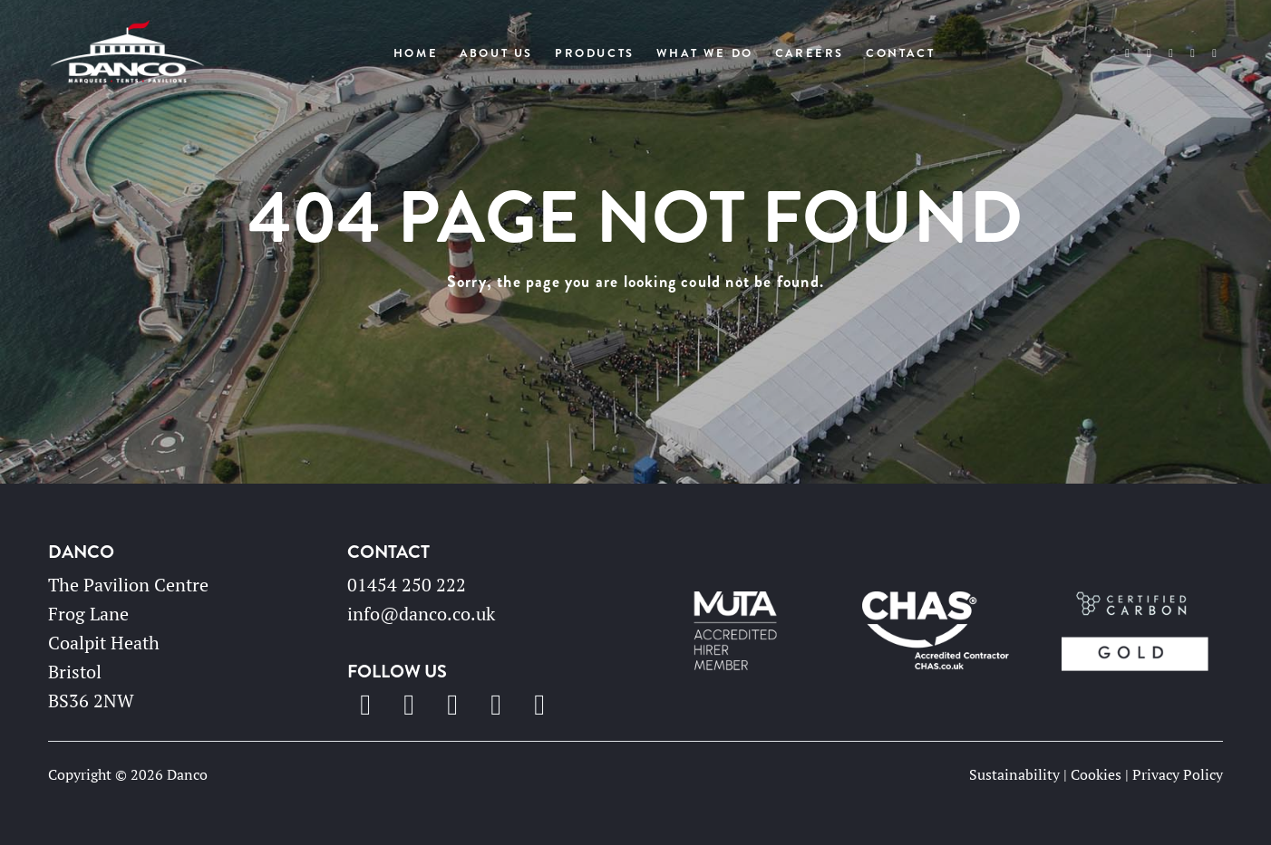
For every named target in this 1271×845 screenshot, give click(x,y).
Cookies (1096, 774)
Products (595, 53)
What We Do (704, 53)
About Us (496, 53)
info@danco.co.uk (421, 613)
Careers (809, 53)
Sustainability (1014, 774)
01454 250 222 (406, 584)
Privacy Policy (1177, 774)
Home (415, 53)
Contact (900, 53)
